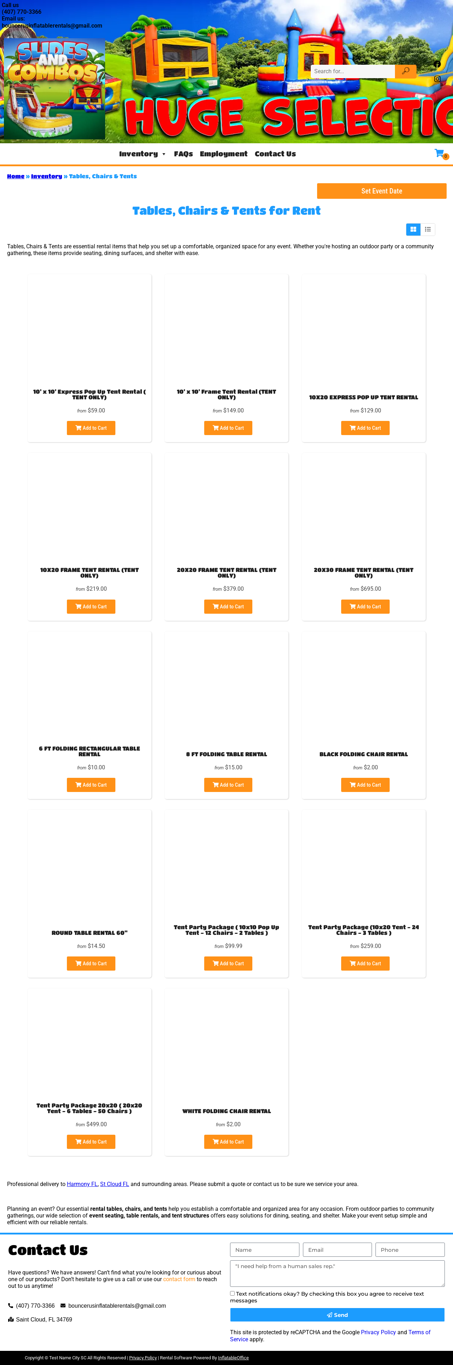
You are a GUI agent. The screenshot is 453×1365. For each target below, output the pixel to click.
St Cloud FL (114, 1184)
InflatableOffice (233, 1357)
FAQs (183, 154)
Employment (224, 154)
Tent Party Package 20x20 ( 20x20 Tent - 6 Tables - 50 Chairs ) (89, 1108)
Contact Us (275, 154)
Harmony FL (82, 1184)
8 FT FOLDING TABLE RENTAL (226, 754)
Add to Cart (91, 428)
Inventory (143, 154)
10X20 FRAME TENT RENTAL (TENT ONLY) (89, 572)
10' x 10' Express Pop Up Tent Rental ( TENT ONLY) (89, 394)
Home (15, 176)
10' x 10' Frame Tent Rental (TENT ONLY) (226, 394)
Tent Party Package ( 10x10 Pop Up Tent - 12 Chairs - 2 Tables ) (226, 930)
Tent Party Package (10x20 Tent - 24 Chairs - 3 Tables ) (363, 930)
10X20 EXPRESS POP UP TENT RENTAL (363, 397)
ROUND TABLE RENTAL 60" (89, 932)
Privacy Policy (378, 1332)
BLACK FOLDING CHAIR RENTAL (364, 754)
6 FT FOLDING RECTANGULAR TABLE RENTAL (89, 751)
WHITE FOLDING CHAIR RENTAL (226, 1110)
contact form (179, 1279)
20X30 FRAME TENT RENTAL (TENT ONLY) (363, 572)
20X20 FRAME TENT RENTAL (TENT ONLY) (226, 572)
